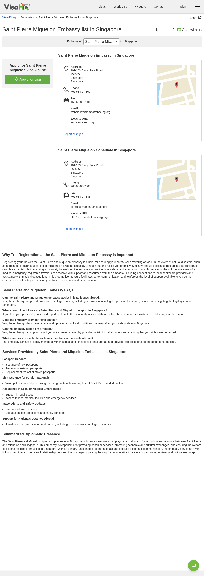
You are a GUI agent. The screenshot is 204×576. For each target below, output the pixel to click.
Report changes (73, 134)
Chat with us (189, 30)
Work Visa (120, 6)
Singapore (128, 41)
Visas (102, 6)
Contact (159, 6)
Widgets (140, 6)
